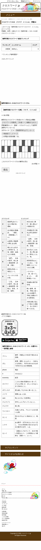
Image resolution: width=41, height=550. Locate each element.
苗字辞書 (4, 515)
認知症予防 (4, 520)
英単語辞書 (4, 513)
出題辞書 (4, 511)
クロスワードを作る (7, 494)
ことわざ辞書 (5, 516)
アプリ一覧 (4, 497)
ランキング (4, 503)
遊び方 (3, 526)
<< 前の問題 (5, 115)
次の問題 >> (35, 164)
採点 (5, 169)
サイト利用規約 (6, 518)
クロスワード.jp (11, 5)
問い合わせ (4, 509)
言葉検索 (4, 502)
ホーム (3, 489)
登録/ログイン (26, 1)
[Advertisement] (20, 80)
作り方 (3, 496)
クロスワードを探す (7, 492)
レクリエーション (6, 522)
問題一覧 (4, 490)
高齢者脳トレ (5, 524)
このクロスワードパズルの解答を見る (15, 161)
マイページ (37, 1)
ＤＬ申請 (4, 505)
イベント (4, 500)
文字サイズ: (6, 130)
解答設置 (4, 507)
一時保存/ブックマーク (10, 134)
